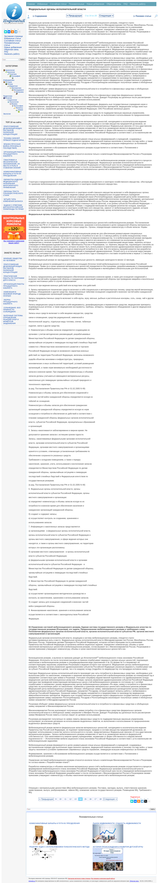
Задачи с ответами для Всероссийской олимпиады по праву (13, 207)
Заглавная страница (13, 36)
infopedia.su (32, 881)
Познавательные (76, 4)
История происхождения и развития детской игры (118, 847)
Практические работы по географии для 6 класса (13, 278)
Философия (18, 106)
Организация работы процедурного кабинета (13, 154)
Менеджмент (19, 90)
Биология (11, 72)
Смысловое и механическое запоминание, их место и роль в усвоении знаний (11, 164)
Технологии (14, 102)
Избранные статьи (12, 38)
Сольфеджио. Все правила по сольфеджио (12, 310)
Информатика (8, 80)
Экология (7, 114)
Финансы (19, 108)
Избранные (42, 4)
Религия (8, 98)
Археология (10, 70)
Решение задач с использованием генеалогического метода (59, 847)
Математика (16, 88)
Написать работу (12, 54)
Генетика (13, 74)
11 (65, 799)
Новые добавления (13, 47)
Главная (31, 4)
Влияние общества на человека (12, 259)
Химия (20, 110)
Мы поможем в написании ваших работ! (13, 242)
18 (100, 799)
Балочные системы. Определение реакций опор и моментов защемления (13, 319)
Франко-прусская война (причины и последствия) (12, 146)
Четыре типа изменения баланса (13, 200)
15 (85, 799)
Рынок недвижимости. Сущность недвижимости (117, 823)
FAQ (6, 52)
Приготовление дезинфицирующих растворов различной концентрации (12, 130)
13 (75, 799)
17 (95, 799)
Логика (10, 84)
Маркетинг (13, 86)
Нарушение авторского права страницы (79, 878)
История (8, 82)
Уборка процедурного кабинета (10, 302)
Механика (20, 92)
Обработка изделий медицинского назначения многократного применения (12, 183)
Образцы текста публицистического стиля (13, 193)
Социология (12, 100)
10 (60, 799)
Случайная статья (12, 41)
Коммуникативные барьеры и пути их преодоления (12, 174)
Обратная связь (11, 49)
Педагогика (7, 96)
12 (70, 799)
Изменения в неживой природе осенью (12, 294)
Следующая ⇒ (106, 16)
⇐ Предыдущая (74, 16)
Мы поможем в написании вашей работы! (103, 878)
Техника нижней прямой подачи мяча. (13, 139)
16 (90, 799)
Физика (14, 104)
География (16, 76)
